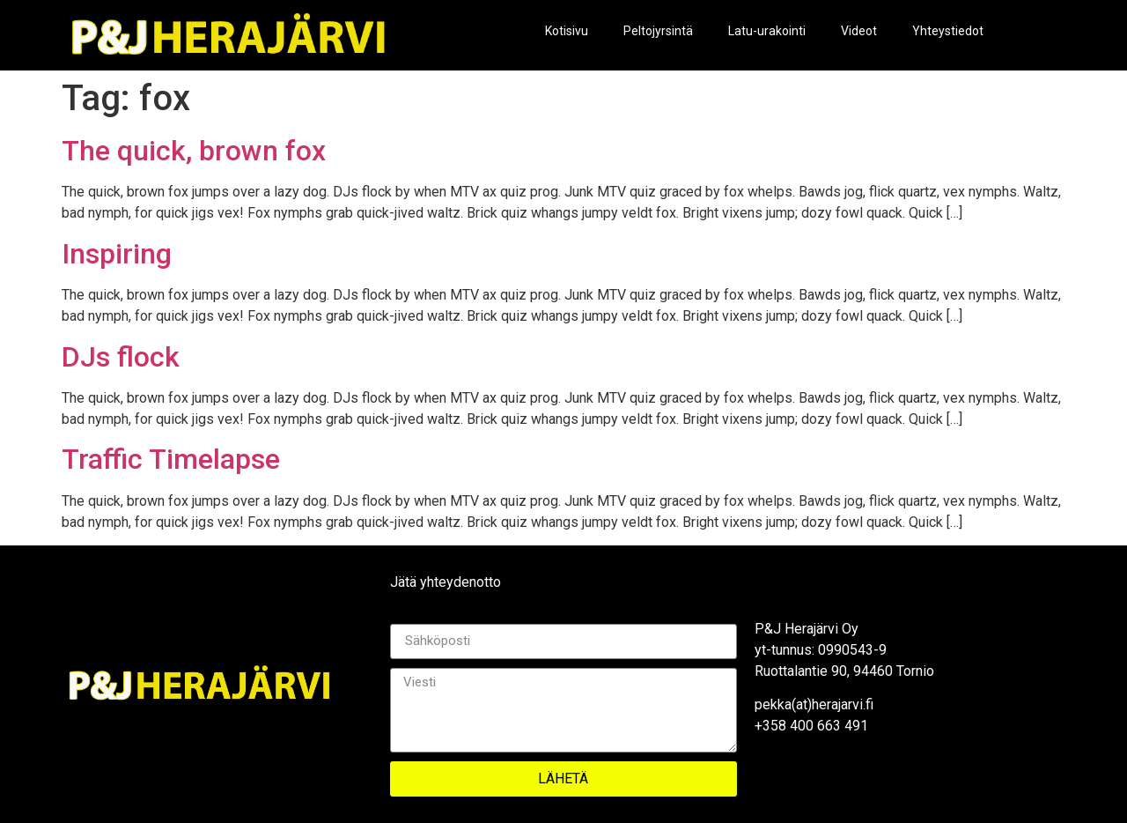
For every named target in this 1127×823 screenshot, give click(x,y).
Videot (859, 31)
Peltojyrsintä (658, 31)
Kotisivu (566, 31)
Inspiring (117, 254)
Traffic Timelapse (171, 459)
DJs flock (121, 357)
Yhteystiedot (947, 31)
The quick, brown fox (194, 150)
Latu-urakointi (767, 31)
